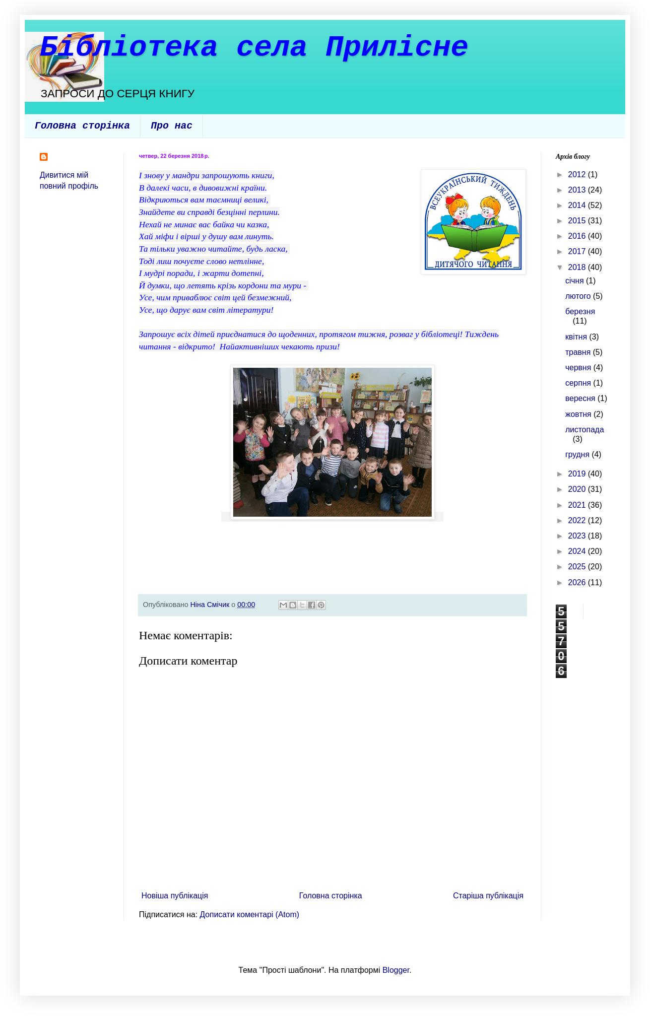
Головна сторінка (82, 126)
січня (575, 280)
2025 (578, 566)
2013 (578, 190)
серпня (579, 383)
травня (579, 352)
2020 (578, 489)
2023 (578, 536)
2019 (578, 474)
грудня (578, 454)
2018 (578, 267)
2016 (578, 236)
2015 (578, 220)
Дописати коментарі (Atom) (250, 914)
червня (579, 367)
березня (580, 311)
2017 (578, 251)
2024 (578, 551)
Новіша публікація (174, 895)
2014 (578, 205)
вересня (581, 398)
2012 (578, 174)
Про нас (172, 126)
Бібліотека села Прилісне (254, 48)
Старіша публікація (488, 895)
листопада (584, 429)
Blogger (396, 970)
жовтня (579, 414)
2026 (578, 582)
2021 (578, 505)
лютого (579, 296)
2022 (578, 520)
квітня (577, 337)
